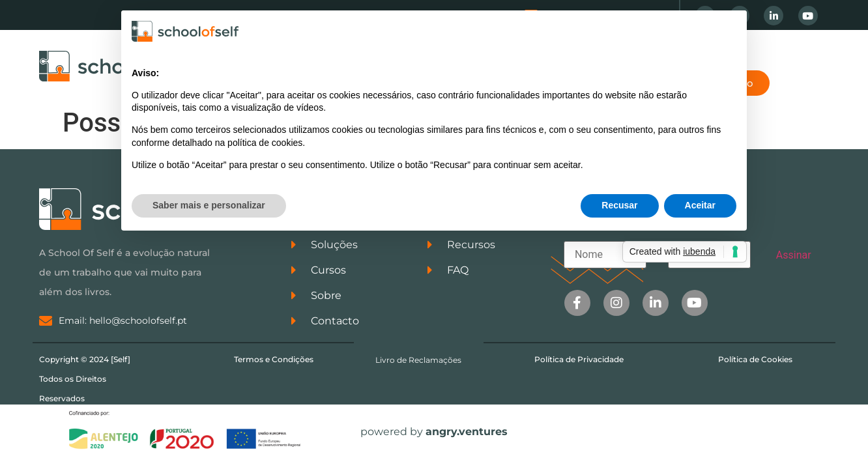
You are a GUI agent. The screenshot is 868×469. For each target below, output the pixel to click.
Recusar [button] (619, 205)
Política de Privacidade (579, 359)
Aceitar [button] (700, 205)
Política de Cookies (755, 359)
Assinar (793, 255)
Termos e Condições (273, 359)
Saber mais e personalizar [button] (208, 205)
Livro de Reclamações (418, 360)
